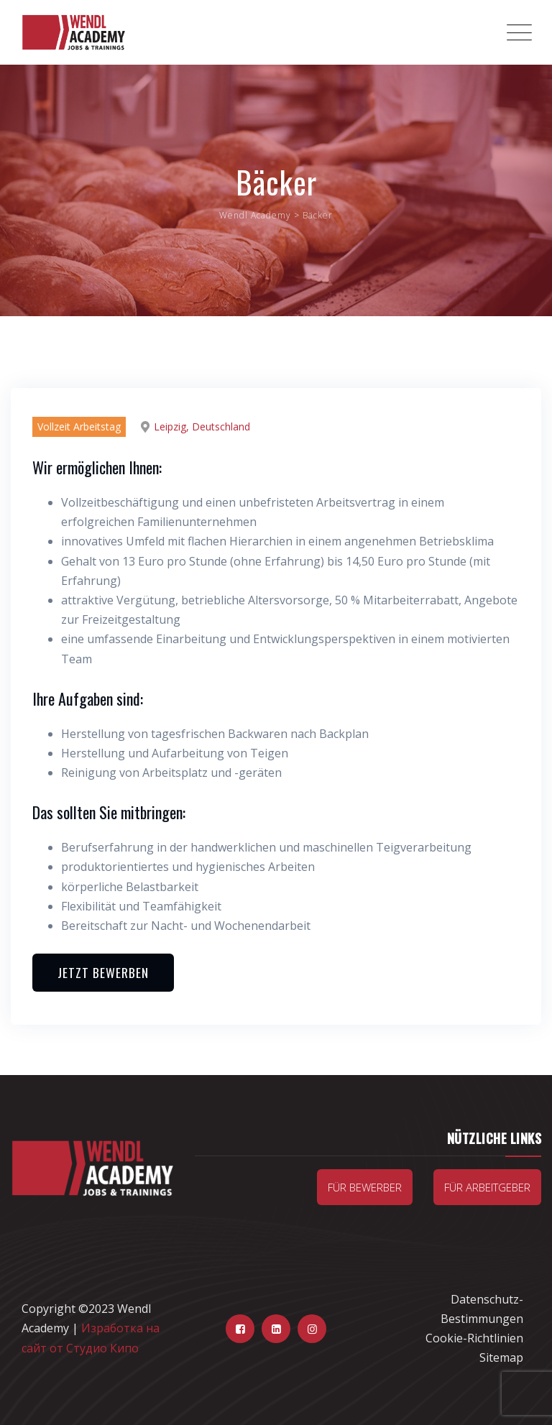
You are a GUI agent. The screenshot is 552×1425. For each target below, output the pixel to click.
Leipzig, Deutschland (202, 426)
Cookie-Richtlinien (474, 1338)
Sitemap (501, 1357)
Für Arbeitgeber (487, 1187)
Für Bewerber (365, 1187)
